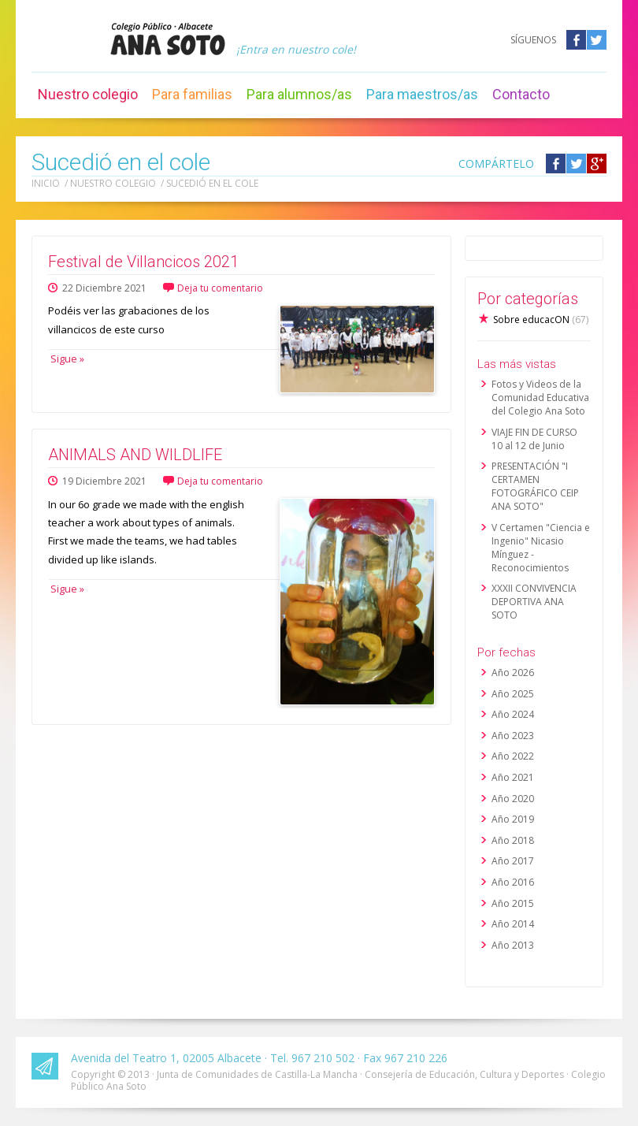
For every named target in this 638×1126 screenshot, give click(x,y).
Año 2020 (512, 798)
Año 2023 (512, 735)
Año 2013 (512, 945)
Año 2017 (512, 861)
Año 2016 (512, 882)
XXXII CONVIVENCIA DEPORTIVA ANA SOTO (534, 602)
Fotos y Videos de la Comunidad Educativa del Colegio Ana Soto (540, 397)
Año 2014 (512, 924)
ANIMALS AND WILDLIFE (135, 454)
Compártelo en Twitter (576, 163)
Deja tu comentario (220, 288)
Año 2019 (512, 819)
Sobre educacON (540, 319)
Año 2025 (512, 693)
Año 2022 (512, 756)
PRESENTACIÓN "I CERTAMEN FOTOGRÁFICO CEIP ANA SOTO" (535, 486)
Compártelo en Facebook (556, 163)
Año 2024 (512, 714)
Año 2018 (512, 840)
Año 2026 (512, 672)
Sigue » (66, 358)
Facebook (576, 40)
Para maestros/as (422, 94)
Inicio (46, 183)
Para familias (192, 94)
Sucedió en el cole (212, 183)
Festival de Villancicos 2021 (143, 261)
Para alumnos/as (299, 94)
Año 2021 (512, 777)
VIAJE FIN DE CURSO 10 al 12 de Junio (534, 439)
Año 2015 (512, 903)
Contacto (521, 94)
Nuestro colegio (88, 94)
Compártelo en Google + (596, 163)
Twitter (596, 40)
